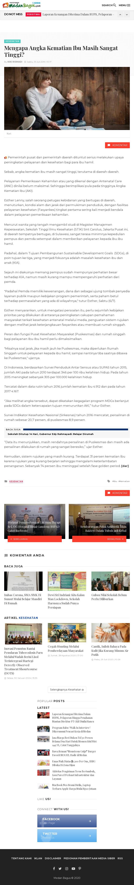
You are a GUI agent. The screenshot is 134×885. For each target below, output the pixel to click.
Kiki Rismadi (15, 61)
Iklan (38, 858)
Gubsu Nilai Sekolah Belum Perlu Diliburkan (109, 597)
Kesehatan (12, 41)
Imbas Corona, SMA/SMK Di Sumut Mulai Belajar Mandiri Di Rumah (23, 599)
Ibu (115, 481)
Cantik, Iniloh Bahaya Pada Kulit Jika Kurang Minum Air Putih (109, 650)
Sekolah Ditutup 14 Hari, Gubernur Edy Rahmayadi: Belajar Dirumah (51, 434)
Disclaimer (53, 858)
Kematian (125, 481)
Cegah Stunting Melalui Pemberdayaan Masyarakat (65, 648)
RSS (120, 858)
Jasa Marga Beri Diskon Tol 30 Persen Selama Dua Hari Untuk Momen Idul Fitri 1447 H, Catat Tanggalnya (74, 741)
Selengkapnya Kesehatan (67, 689)
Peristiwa (33, 14)
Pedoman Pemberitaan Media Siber (89, 858)
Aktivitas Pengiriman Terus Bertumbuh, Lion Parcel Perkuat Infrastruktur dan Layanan (73, 775)
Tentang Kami (21, 858)
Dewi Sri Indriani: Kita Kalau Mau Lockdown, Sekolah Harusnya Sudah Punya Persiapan (66, 601)
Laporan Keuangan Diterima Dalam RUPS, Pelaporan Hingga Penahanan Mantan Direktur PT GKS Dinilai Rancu (73, 717)
